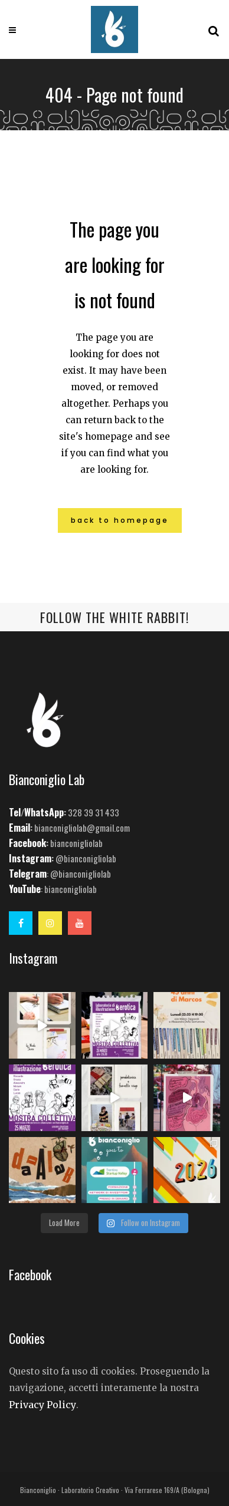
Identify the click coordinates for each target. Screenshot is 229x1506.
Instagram (30, 858)
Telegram (28, 873)
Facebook (27, 843)
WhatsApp (44, 812)
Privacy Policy (42, 1405)
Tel (15, 812)
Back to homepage (120, 520)
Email (19, 827)
